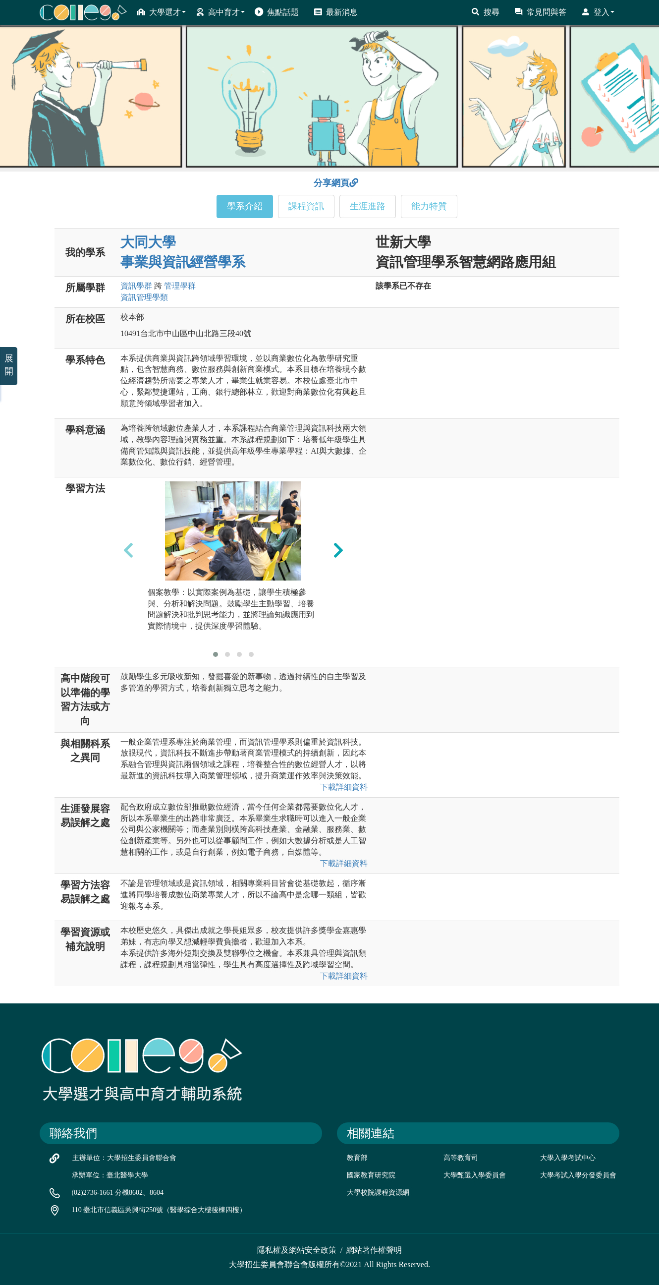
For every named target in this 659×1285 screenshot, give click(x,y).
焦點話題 (277, 11)
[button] (215, 654)
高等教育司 (460, 1158)
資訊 (136, 286)
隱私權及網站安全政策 (296, 1250)
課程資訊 (306, 206)
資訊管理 (144, 297)
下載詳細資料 (344, 787)
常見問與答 (540, 11)
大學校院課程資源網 (378, 1192)
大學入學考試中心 (568, 1158)
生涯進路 (367, 206)
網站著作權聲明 (374, 1250)
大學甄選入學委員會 (474, 1175)
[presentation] (128, 550)
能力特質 (429, 206)
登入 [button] (597, 11)
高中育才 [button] (220, 11)
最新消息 (336, 11)
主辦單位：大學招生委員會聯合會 (124, 1158)
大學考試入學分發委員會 (578, 1175)
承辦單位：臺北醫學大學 (110, 1175)
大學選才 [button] (161, 11)
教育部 (357, 1158)
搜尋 (485, 11)
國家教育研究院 (371, 1175)
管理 (180, 286)
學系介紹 (245, 206)
